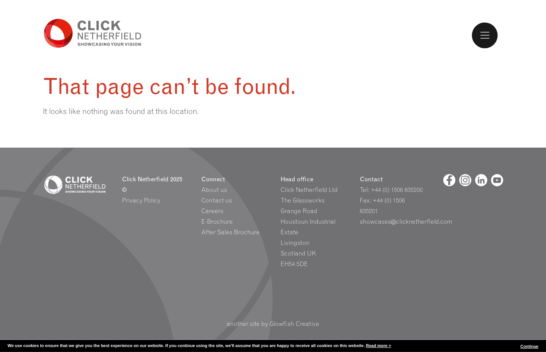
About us (214, 189)
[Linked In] (481, 180)
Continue (529, 346)
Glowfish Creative (294, 323)
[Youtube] (497, 180)
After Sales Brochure (230, 232)
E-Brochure (217, 221)
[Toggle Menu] (485, 35)
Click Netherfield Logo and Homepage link (93, 32)
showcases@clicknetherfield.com (406, 221)
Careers (212, 211)
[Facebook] (449, 180)
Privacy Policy (141, 200)
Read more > (378, 345)
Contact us (216, 200)
